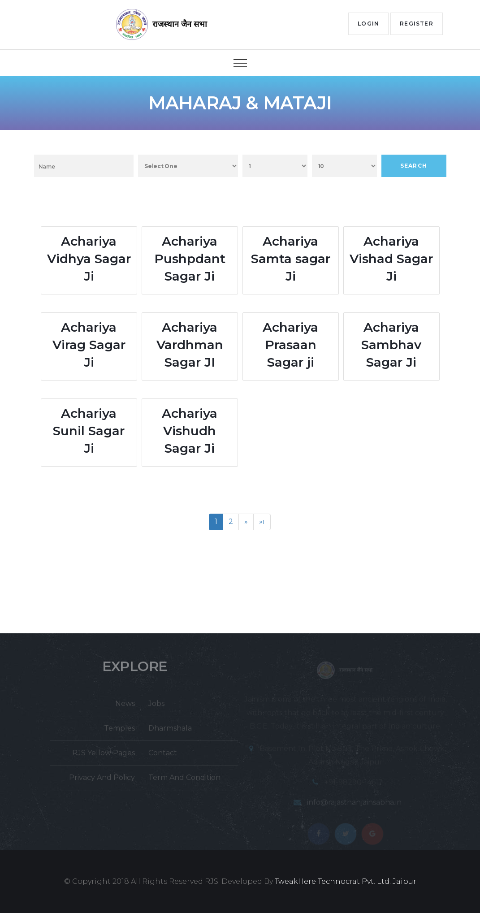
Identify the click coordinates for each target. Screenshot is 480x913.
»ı (262, 521)
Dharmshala (170, 731)
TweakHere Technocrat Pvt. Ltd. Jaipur (345, 881)
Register (416, 23)
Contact (162, 756)
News (125, 707)
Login (368, 23)
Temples (119, 731)
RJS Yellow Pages (103, 756)
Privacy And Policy (102, 781)
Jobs (156, 707)
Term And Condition (184, 781)
